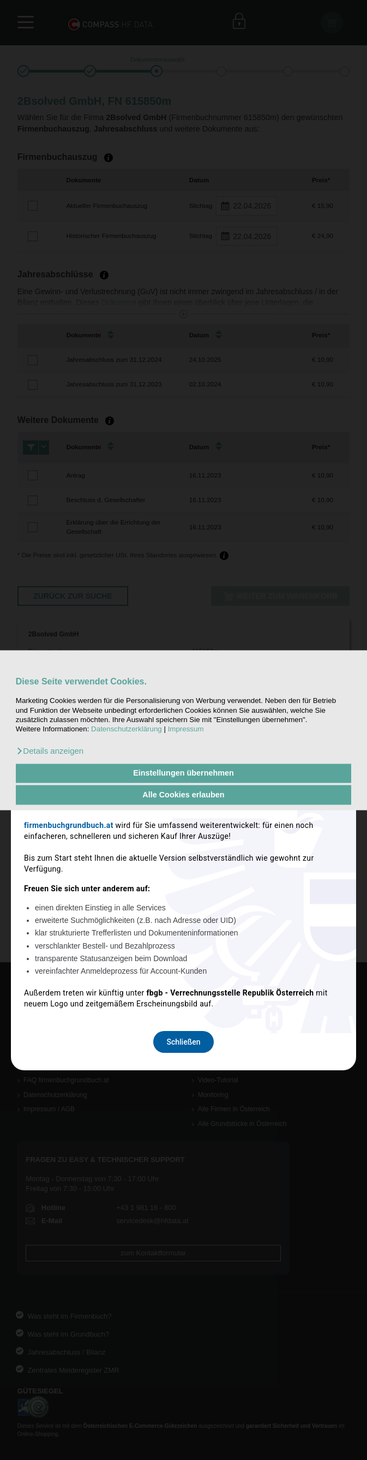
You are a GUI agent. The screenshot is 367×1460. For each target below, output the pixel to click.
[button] (49, 751)
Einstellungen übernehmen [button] (183, 773)
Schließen (183, 871)
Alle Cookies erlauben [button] (183, 794)
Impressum (186, 729)
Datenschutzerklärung (126, 729)
